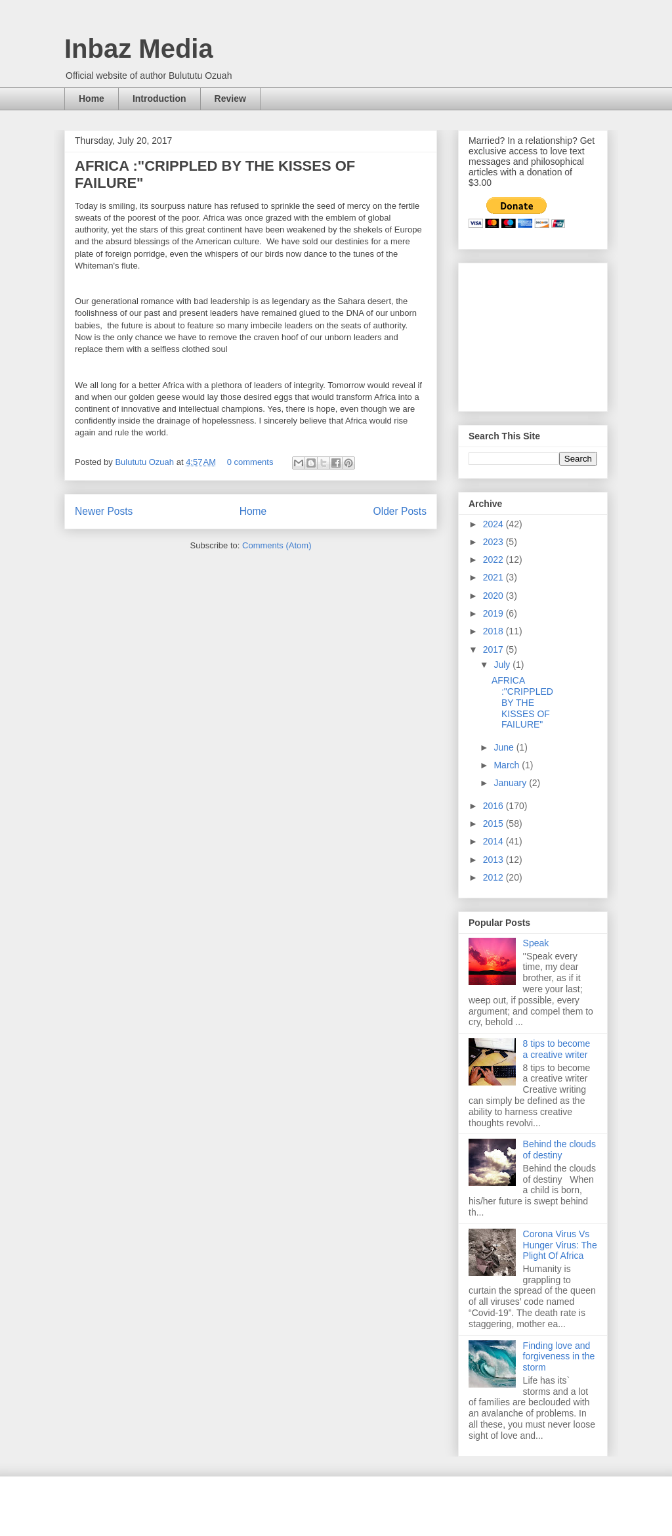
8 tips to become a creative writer (557, 1049)
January (511, 783)
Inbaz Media (138, 48)
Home (91, 98)
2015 (494, 823)
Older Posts (400, 511)
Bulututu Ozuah (145, 462)
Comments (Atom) (276, 545)
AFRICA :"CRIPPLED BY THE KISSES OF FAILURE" (522, 702)
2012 (494, 877)
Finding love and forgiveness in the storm (559, 1356)
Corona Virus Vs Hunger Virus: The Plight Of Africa (560, 1245)
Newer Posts (104, 511)
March (508, 765)
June (505, 747)
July (503, 664)
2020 (494, 595)
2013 (494, 859)
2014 (494, 841)
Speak (536, 943)
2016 (494, 806)
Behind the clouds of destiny (559, 1149)
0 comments (250, 462)
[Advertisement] (534, 333)
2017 (494, 649)
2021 (494, 577)
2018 (494, 631)
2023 (494, 542)
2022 (494, 559)
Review (230, 98)
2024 (494, 524)
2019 (494, 613)
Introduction (159, 98)
